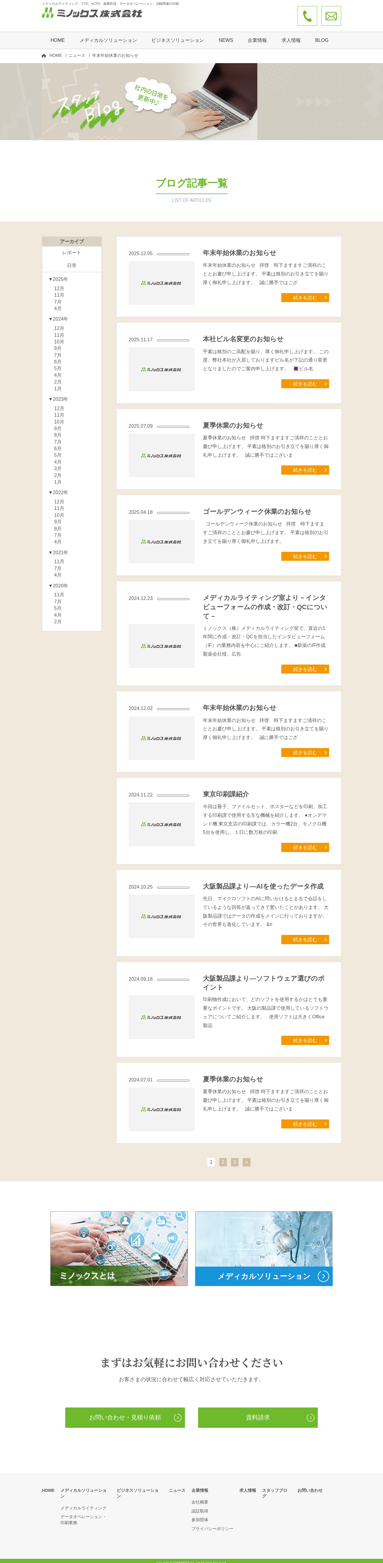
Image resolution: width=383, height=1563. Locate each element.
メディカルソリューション (85, 1485)
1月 (58, 384)
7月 (58, 297)
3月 (58, 464)
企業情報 (200, 1485)
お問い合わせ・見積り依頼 (125, 1413)
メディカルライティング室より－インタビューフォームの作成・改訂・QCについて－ (265, 602)
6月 (58, 357)
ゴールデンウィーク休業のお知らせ (257, 507)
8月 (58, 430)
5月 (58, 364)
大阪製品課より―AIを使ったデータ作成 (263, 881)
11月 (59, 290)
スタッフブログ (276, 1485)
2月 (58, 377)
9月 (58, 343)
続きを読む (305, 292)
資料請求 (258, 1413)
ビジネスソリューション (177, 34)
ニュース (77, 50)
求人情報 (291, 34)
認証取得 (200, 1506)
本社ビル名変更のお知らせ (243, 334)
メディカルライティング (83, 1497)
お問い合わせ (310, 1485)
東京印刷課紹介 (226, 789)
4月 (58, 304)
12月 (59, 284)
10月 (59, 337)
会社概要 (200, 1497)
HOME (58, 34)
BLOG (321, 34)
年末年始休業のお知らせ (239, 248)
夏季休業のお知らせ (233, 421)
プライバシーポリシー (212, 1524)
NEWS (226, 34)
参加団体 (200, 1515)
